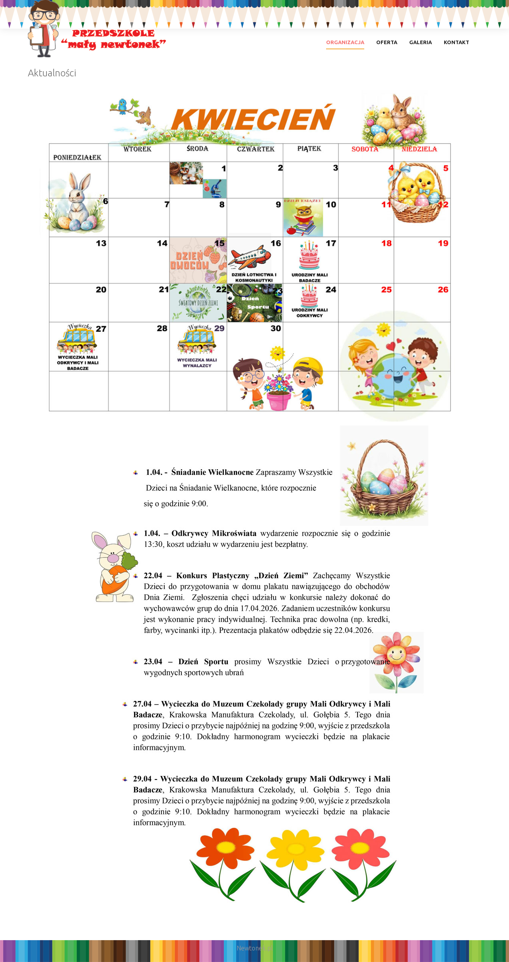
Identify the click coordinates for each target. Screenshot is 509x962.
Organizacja (345, 42)
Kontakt (456, 42)
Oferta (386, 42)
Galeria (420, 42)
